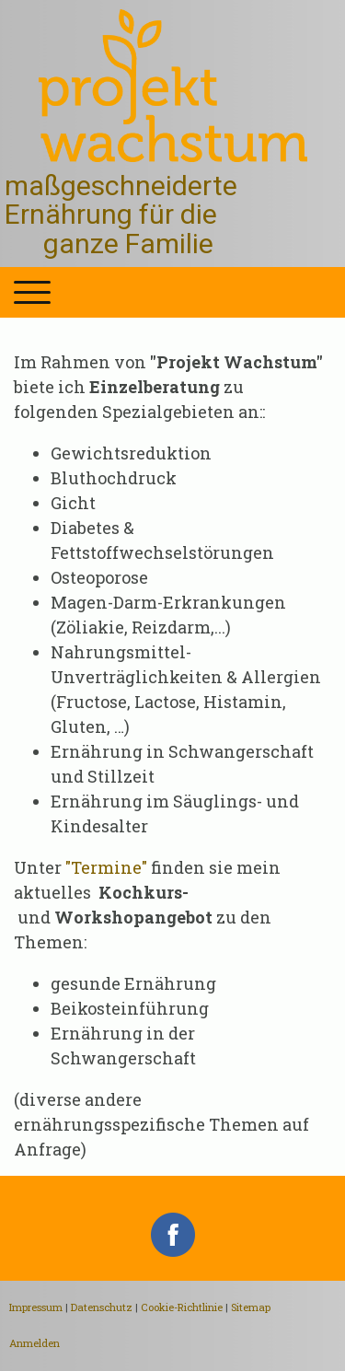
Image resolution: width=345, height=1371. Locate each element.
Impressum (36, 1307)
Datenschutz (101, 1307)
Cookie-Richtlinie (182, 1307)
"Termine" (106, 867)
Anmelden (34, 1343)
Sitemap (250, 1307)
